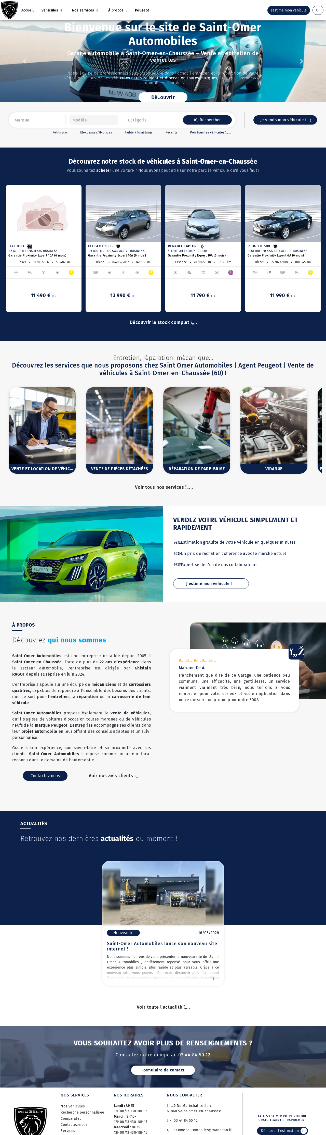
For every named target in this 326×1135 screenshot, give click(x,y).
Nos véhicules (73, 1106)
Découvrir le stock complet (163, 322)
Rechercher (207, 119)
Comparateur (72, 1118)
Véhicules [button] (50, 10)
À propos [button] (116, 10)
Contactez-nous (74, 1124)
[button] (24, 61)
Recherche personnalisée (82, 1112)
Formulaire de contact (162, 1070)
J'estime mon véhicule (211, 583)
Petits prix (59, 132)
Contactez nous (45, 781)
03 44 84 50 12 (182, 1120)
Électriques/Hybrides (96, 132)
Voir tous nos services (163, 487)
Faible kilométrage (139, 132)
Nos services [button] (83, 10)
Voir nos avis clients (114, 782)
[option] (44, 248)
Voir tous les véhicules (209, 132)
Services (68, 1131)
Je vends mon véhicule (285, 119)
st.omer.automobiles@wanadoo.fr (199, 1130)
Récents (172, 132)
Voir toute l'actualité (163, 1007)
